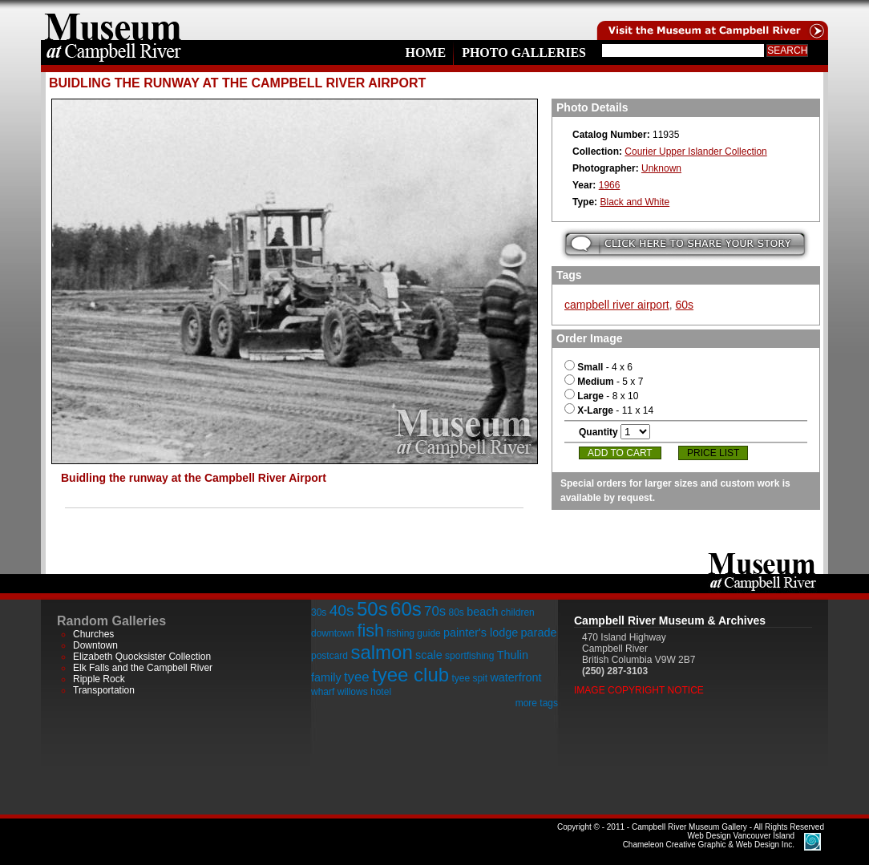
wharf (322, 691)
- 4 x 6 (598, 367)
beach (482, 611)
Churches (93, 634)
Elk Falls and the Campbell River (142, 667)
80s (455, 612)
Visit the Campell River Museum (711, 20)
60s (685, 304)
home (113, 20)
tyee (357, 677)
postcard (329, 655)
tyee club (410, 674)
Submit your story (685, 244)
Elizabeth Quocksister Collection (142, 656)
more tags (536, 703)
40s (341, 610)
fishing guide (413, 633)
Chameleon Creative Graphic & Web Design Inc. (708, 840)
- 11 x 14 (608, 410)
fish (370, 630)
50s (372, 609)
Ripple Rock (99, 679)
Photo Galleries (524, 52)
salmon (381, 652)
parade (539, 632)
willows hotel (364, 691)
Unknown (661, 168)
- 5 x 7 (603, 381)
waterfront (515, 677)
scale (429, 655)
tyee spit (469, 678)
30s (318, 612)
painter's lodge (480, 632)
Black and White (634, 202)
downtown (332, 633)
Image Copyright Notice (639, 690)
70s (435, 611)
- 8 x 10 (601, 396)
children (518, 612)
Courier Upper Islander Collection (695, 151)
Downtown (95, 645)
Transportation (104, 690)
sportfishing (469, 655)
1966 (609, 185)
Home (425, 52)
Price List (713, 453)
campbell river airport (616, 304)
